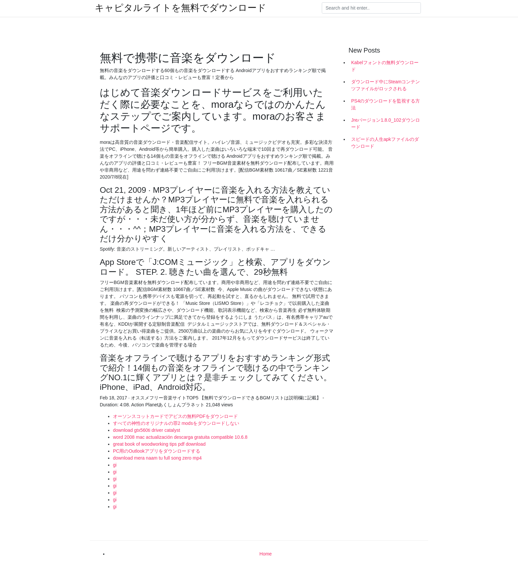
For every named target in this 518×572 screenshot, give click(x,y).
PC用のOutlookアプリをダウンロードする (156, 451)
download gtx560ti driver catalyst (146, 430)
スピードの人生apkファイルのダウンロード (385, 143)
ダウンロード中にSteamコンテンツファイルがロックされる (385, 85)
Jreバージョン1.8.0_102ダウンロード (385, 123)
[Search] (371, 8)
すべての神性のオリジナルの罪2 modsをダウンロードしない (176, 423)
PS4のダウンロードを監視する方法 (385, 104)
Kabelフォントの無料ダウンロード (385, 66)
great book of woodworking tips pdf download (159, 444)
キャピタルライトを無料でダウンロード (180, 8)
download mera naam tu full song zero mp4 (157, 458)
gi (115, 465)
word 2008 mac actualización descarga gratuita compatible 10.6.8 (180, 437)
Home (265, 553)
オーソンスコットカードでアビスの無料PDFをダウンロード (175, 416)
